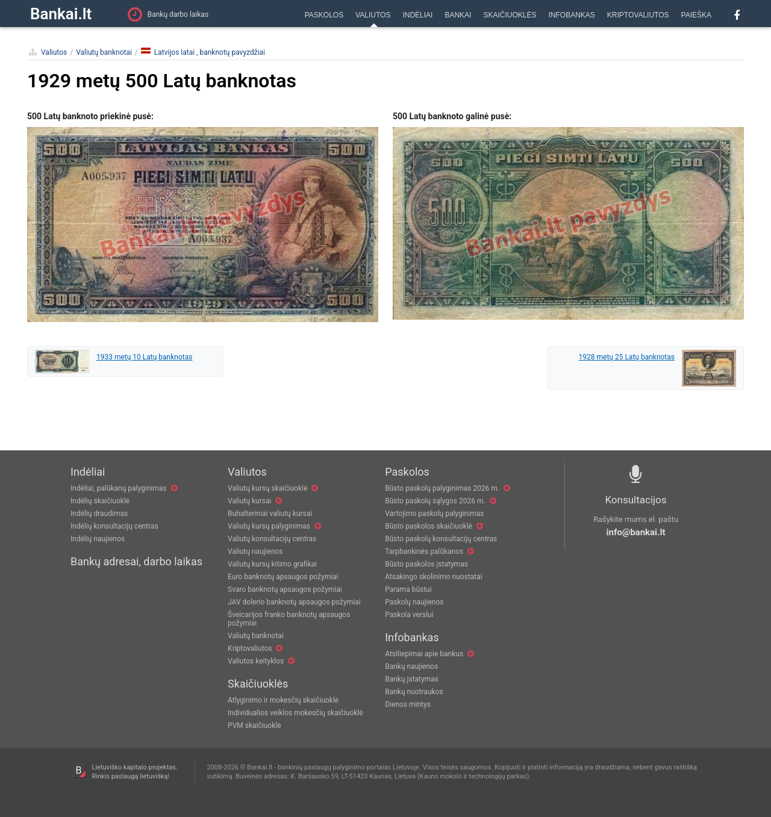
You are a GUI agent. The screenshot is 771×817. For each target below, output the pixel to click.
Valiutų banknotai (104, 52)
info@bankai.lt (636, 532)
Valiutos (54, 52)
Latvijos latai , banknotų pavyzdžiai (203, 52)
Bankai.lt (61, 14)
